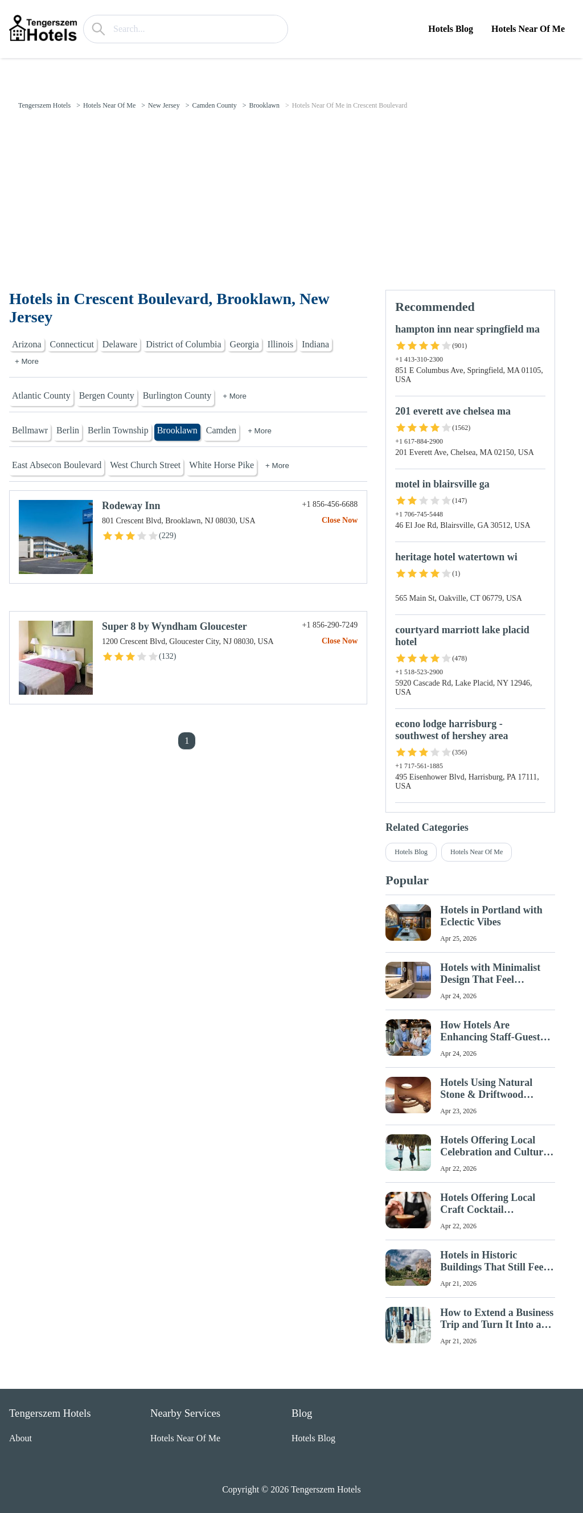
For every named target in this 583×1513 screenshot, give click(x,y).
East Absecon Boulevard (56, 465)
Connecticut (72, 344)
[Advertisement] (291, 204)
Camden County (214, 105)
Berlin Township (118, 430)
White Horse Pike (221, 465)
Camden (221, 430)
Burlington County (177, 395)
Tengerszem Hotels (44, 105)
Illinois (280, 344)
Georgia (244, 344)
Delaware (119, 344)
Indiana (315, 344)
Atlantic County (41, 395)
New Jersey (164, 105)
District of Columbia (183, 344)
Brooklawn (264, 105)
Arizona (27, 344)
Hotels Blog (450, 29)
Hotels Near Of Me (528, 29)
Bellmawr (30, 430)
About (20, 1438)
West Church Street (145, 465)
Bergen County (106, 395)
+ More (27, 361)
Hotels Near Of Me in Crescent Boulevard (350, 105)
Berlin (67, 430)
